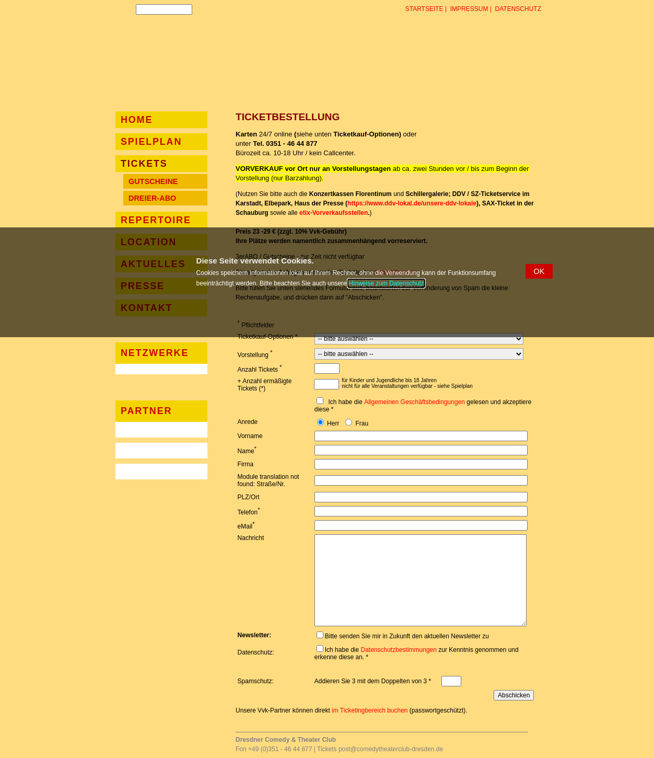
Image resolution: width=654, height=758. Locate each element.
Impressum (469, 9)
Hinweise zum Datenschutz (386, 283)
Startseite (424, 9)
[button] (539, 271)
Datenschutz (518, 9)
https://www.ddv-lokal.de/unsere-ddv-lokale (411, 203)
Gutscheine (153, 181)
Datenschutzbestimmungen (399, 649)
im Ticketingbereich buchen (369, 710)
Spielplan (151, 141)
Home (137, 119)
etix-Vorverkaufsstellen (333, 212)
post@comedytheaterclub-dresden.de (390, 749)
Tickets (144, 163)
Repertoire (156, 220)
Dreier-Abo (152, 198)
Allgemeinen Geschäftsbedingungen (414, 402)
